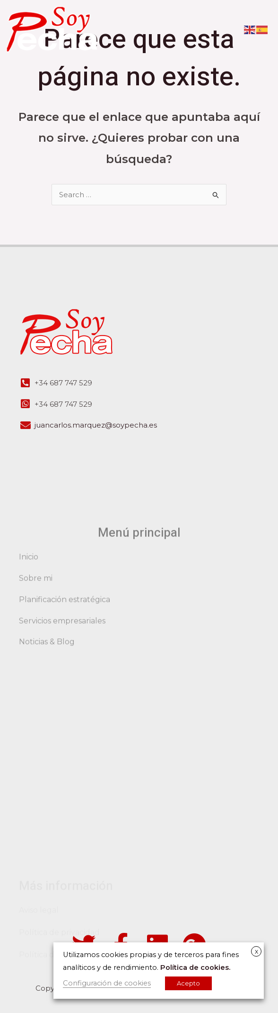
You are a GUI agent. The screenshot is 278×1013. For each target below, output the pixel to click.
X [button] (256, 952)
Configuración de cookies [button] (107, 983)
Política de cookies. (195, 967)
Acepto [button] (188, 983)
